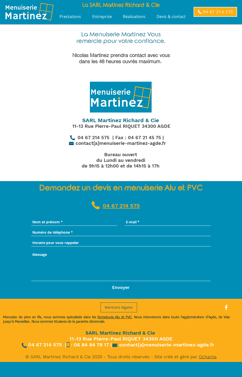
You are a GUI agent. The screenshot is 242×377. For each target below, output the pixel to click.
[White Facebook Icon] (226, 307)
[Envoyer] (121, 287)
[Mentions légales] (119, 307)
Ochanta (208, 356)
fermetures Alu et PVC (115, 317)
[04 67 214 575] (215, 12)
